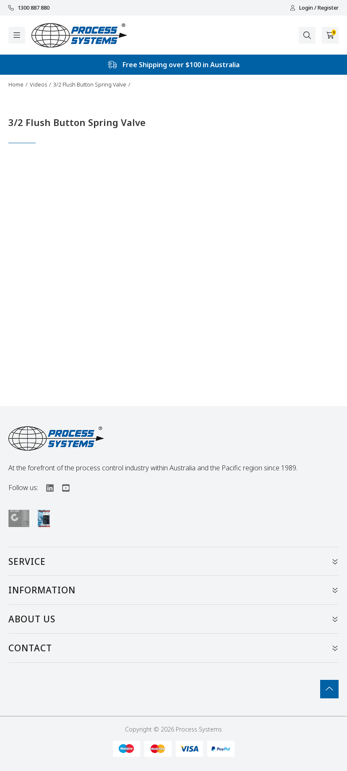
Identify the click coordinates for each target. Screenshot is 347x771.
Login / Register (314, 7)
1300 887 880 (29, 7)
